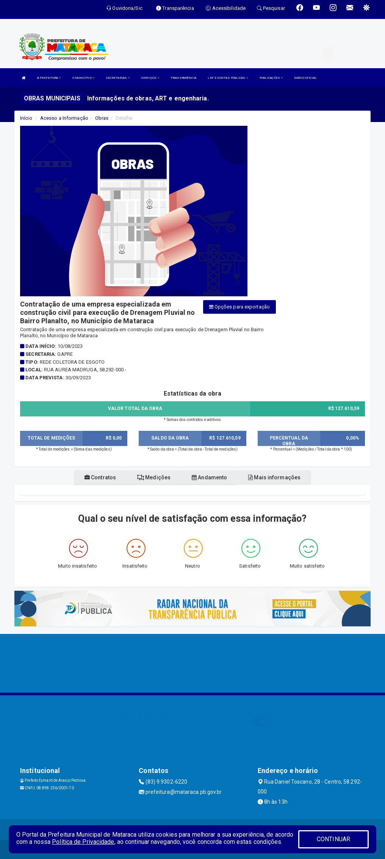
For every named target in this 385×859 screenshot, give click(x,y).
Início (26, 118)
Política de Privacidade (83, 841)
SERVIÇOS (150, 78)
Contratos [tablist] (100, 477)
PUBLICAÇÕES (271, 78)
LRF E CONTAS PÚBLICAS (228, 78)
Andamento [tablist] (209, 477)
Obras (102, 118)
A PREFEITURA (49, 78)
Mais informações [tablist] (274, 477)
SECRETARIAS (118, 78)
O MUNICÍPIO (83, 78)
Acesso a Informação (64, 118)
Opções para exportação (239, 307)
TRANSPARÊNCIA (183, 78)
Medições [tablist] (154, 477)
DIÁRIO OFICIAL (305, 78)
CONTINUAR (333, 839)
